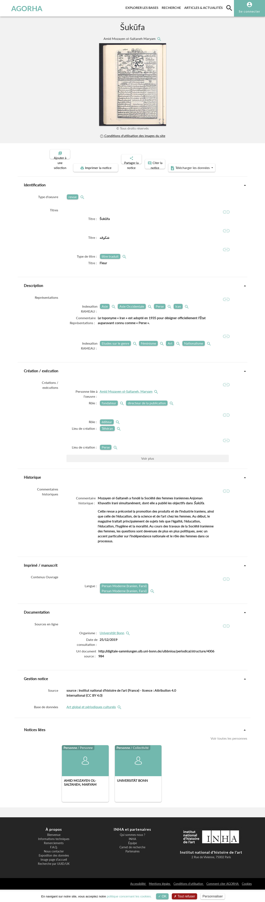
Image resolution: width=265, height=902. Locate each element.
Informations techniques (53, 852)
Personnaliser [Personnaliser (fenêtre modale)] (212, 896)
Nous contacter (54, 864)
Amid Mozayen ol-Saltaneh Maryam (130, 38)
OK (162, 896)
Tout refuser (184, 896)
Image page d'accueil (54, 872)
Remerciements (54, 856)
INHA (132, 852)
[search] (229, 8)
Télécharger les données (179, 164)
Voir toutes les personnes (229, 751)
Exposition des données (54, 868)
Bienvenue (53, 847)
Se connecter (249, 11)
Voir (147, 467)
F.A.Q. (54, 860)
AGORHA (23, 8)
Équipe (132, 856)
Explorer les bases (142, 7)
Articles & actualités (204, 7)
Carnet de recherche (132, 860)
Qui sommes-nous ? (132, 847)
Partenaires (132, 864)
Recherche (172, 7)
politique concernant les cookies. (129, 896)
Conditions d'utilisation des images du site (132, 136)
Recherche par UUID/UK (54, 876)
